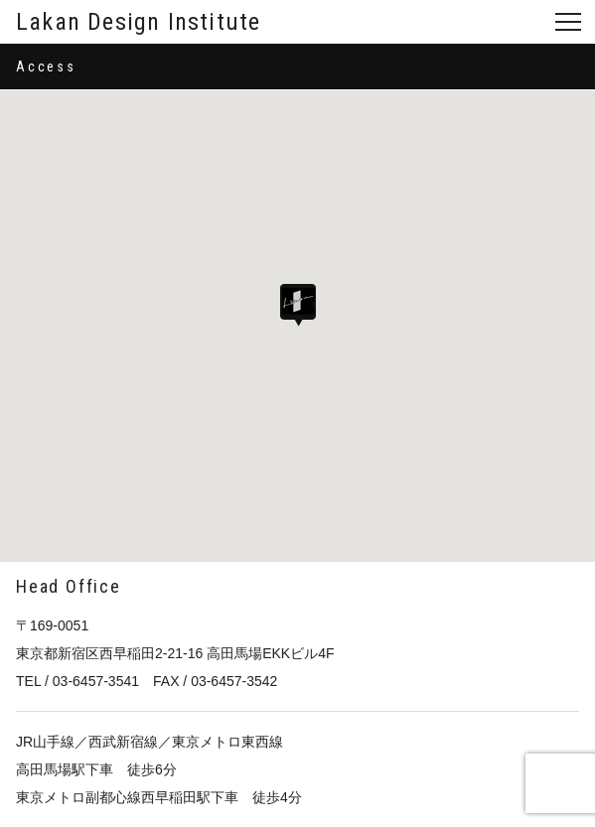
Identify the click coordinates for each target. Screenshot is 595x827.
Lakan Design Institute (138, 22)
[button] (298, 305)
